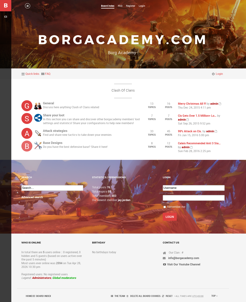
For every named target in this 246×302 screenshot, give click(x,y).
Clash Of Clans (123, 90)
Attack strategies (55, 131)
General (48, 103)
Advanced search (32, 197)
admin (214, 104)
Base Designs (52, 143)
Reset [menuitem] (169, 296)
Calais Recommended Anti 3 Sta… (199, 143)
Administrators (41, 278)
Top (214, 295)
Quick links (32, 74)
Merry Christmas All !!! (192, 104)
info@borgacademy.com (183, 258)
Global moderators (64, 278)
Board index (43, 296)
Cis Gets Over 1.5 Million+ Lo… (197, 116)
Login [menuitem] (219, 74)
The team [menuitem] (120, 296)
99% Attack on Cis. (190, 131)
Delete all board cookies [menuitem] (145, 296)
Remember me (176, 207)
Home (29, 296)
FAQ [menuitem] (47, 74)
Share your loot (53, 115)
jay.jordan (124, 200)
